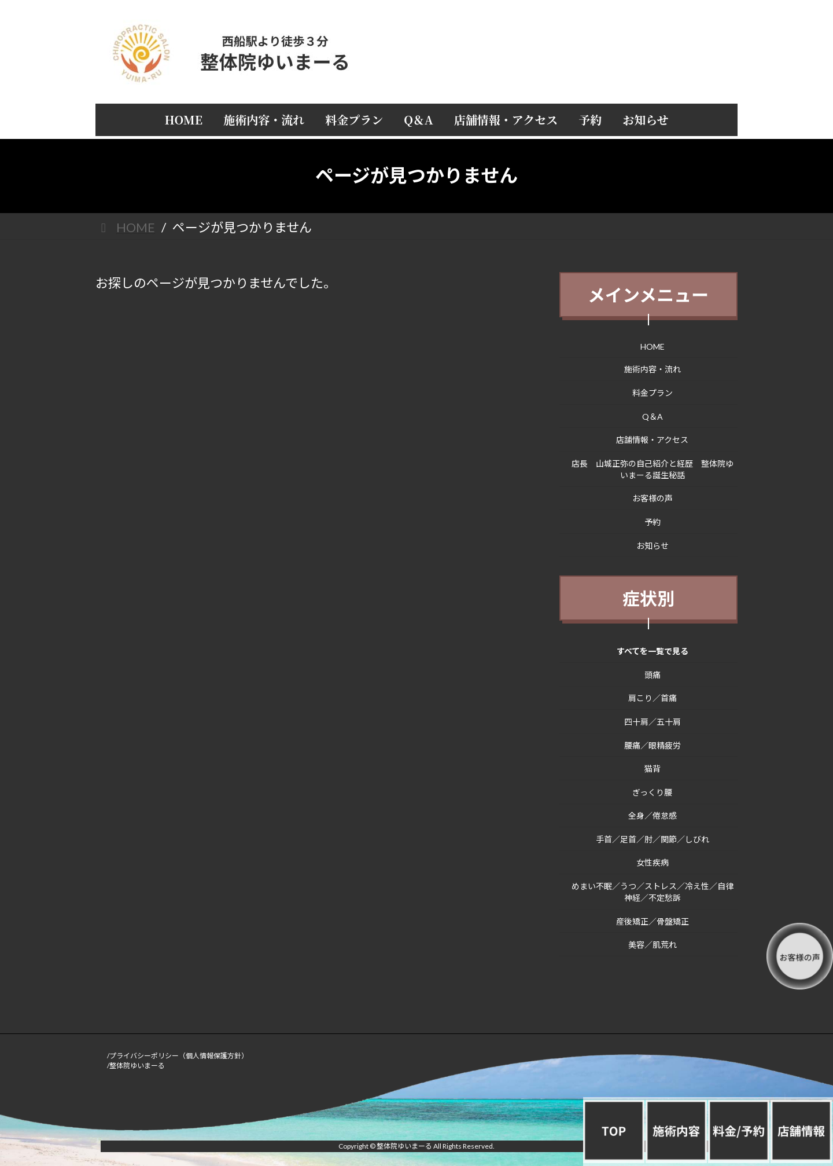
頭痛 (652, 674)
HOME (652, 346)
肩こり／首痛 (652, 698)
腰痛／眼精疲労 (652, 745)
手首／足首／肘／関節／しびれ (652, 839)
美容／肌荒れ (652, 944)
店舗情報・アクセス (653, 440)
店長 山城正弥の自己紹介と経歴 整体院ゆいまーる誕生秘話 (653, 468)
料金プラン (652, 393)
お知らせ (652, 545)
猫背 (652, 768)
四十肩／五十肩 (652, 722)
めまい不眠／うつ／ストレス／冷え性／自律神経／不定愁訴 (653, 892)
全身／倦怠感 (652, 815)
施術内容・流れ (652, 369)
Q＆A (652, 416)
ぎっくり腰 (653, 792)
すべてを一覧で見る (652, 651)
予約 (652, 522)
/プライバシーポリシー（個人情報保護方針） (177, 1055)
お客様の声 (652, 498)
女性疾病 (652, 862)
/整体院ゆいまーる (136, 1065)
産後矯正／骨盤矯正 (652, 921)
